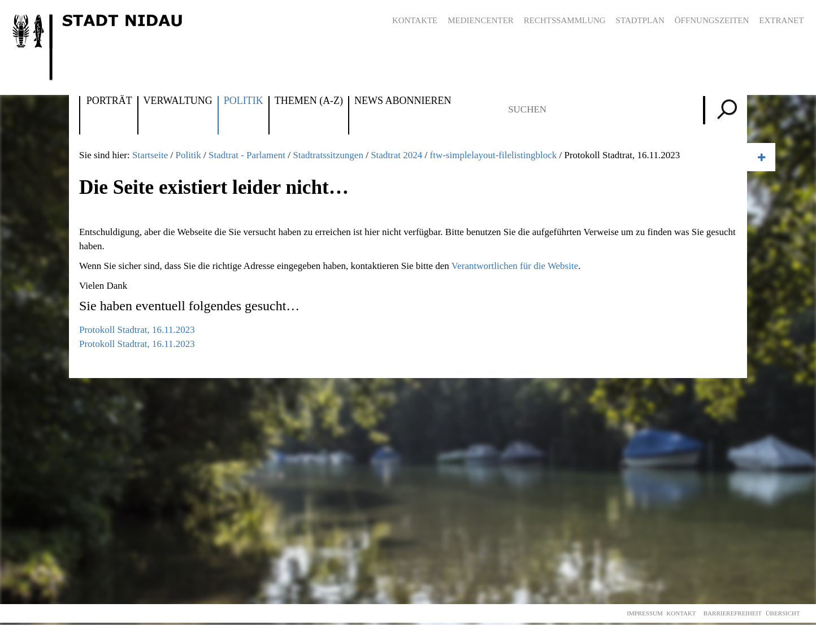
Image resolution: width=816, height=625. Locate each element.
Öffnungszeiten (712, 20)
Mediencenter (481, 20)
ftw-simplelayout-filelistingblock (493, 155)
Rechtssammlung (565, 20)
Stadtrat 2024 (396, 155)
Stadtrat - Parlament (247, 155)
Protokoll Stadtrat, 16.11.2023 (137, 329)
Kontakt (681, 613)
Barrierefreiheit (733, 613)
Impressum (645, 613)
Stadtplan (640, 20)
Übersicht (783, 613)
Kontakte (414, 20)
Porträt (109, 101)
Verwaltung (178, 101)
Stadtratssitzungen (328, 155)
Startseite (150, 155)
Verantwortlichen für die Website (515, 266)
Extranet (781, 20)
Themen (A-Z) (309, 101)
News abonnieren (402, 101)
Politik (243, 101)
